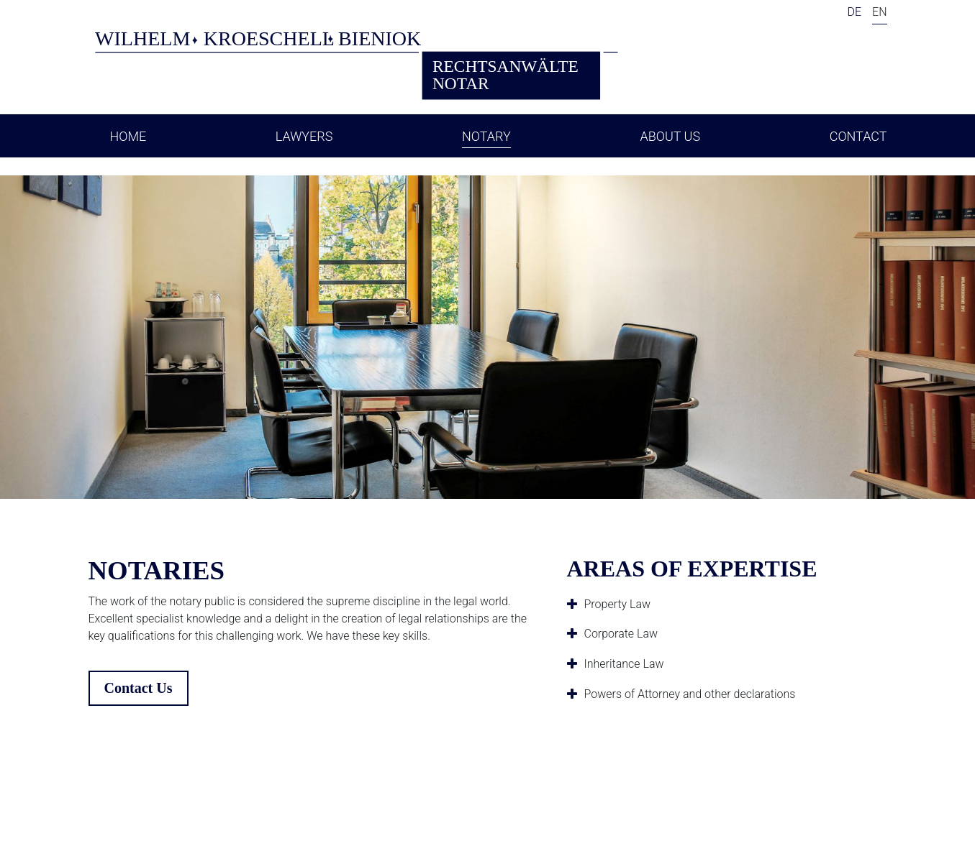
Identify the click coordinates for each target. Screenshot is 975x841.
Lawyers (304, 136)
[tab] (727, 604)
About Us (670, 136)
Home (128, 136)
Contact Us (138, 688)
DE (854, 12)
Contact (858, 136)
